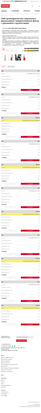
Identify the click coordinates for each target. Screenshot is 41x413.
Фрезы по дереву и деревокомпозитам (9, 364)
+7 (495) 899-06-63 (6, 1)
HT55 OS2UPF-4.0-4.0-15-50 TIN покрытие (31, 120)
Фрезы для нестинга (5, 362)
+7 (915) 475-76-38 (6, 346)
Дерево (24, 28)
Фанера (20, 28)
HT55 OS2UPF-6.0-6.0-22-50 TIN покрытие (31, 214)
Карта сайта (3, 387)
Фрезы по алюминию (5, 360)
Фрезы (2, 355)
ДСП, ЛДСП (11, 28)
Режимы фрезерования (6, 385)
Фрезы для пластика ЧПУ (6, 369)
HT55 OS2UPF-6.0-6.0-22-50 (34, 190)
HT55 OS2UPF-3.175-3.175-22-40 (33, 73)
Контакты (3, 390)
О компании (3, 378)
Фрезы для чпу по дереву (6, 359)
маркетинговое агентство (31, 406)
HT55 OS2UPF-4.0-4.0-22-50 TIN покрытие (31, 167)
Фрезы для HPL (4, 366)
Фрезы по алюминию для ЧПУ (7, 357)
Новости (2, 380)
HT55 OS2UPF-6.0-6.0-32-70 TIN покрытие (31, 261)
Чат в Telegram (4, 395)
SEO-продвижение (22, 406)
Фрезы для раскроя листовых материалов (10, 368)
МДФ (16, 28)
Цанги (2, 375)
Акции (2, 383)
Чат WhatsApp (4, 393)
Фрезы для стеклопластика (7, 371)
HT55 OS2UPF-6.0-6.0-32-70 (34, 237)
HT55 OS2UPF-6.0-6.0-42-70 (34, 284)
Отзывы (2, 381)
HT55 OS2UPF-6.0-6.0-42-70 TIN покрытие (31, 308)
